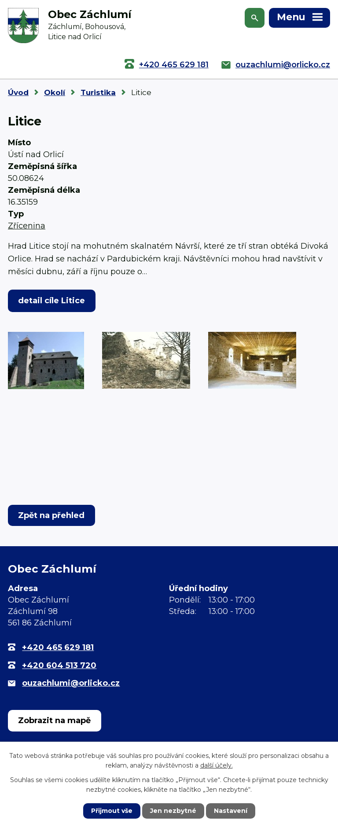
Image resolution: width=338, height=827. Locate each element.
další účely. (216, 765)
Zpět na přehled (51, 515)
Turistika (98, 92)
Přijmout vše (111, 811)
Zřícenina (26, 226)
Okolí (54, 92)
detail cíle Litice (51, 300)
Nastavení (230, 811)
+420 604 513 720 (59, 665)
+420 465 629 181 (174, 65)
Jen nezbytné (173, 811)
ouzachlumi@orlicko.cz (282, 65)
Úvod (18, 92)
